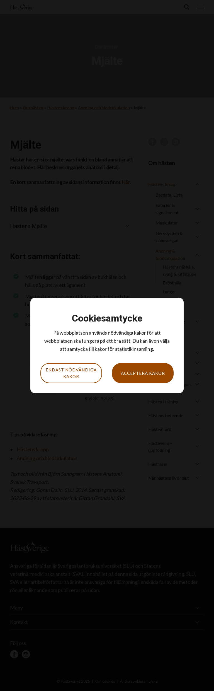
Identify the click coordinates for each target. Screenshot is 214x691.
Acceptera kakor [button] (143, 373)
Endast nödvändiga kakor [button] (71, 373)
